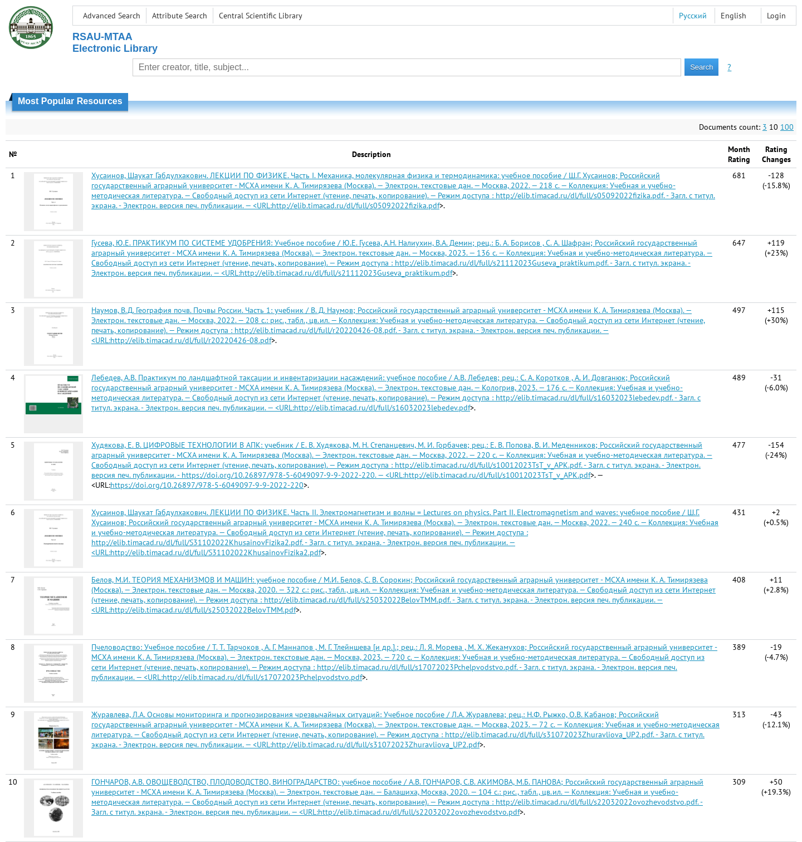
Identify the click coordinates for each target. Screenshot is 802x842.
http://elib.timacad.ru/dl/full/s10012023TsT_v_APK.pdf (497, 475)
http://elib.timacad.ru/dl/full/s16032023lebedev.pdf (382, 408)
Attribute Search (179, 16)
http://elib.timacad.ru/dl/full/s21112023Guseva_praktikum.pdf (346, 273)
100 (787, 127)
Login (776, 16)
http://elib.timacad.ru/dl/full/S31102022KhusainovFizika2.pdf (215, 552)
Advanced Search (111, 16)
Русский (693, 16)
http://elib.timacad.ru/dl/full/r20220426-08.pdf (190, 340)
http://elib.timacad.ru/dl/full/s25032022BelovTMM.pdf (203, 610)
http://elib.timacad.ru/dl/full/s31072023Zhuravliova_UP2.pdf (376, 745)
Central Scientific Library (260, 16)
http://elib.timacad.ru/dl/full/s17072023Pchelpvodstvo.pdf (262, 677)
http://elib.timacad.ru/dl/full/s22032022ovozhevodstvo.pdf (419, 812)
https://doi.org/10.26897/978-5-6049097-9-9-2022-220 (207, 485)
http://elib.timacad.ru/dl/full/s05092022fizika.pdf (355, 205)
